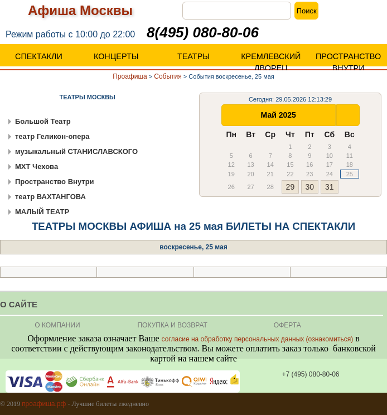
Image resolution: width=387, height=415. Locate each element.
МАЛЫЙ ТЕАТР (42, 211)
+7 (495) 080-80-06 (310, 374)
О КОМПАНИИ (57, 325)
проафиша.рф (44, 404)
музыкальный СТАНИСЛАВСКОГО (76, 151)
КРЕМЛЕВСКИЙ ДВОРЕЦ (271, 62)
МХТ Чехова (36, 166)
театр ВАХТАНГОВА (50, 196)
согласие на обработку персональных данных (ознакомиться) (258, 339)
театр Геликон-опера (52, 136)
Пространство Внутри (54, 181)
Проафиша (130, 76)
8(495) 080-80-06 (203, 32)
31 (329, 186)
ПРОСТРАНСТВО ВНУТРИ (348, 62)
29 (290, 186)
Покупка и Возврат (172, 325)
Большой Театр (43, 121)
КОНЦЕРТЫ (116, 56)
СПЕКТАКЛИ (38, 56)
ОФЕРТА (287, 325)
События (168, 76)
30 (309, 186)
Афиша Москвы (80, 10)
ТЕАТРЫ (193, 56)
